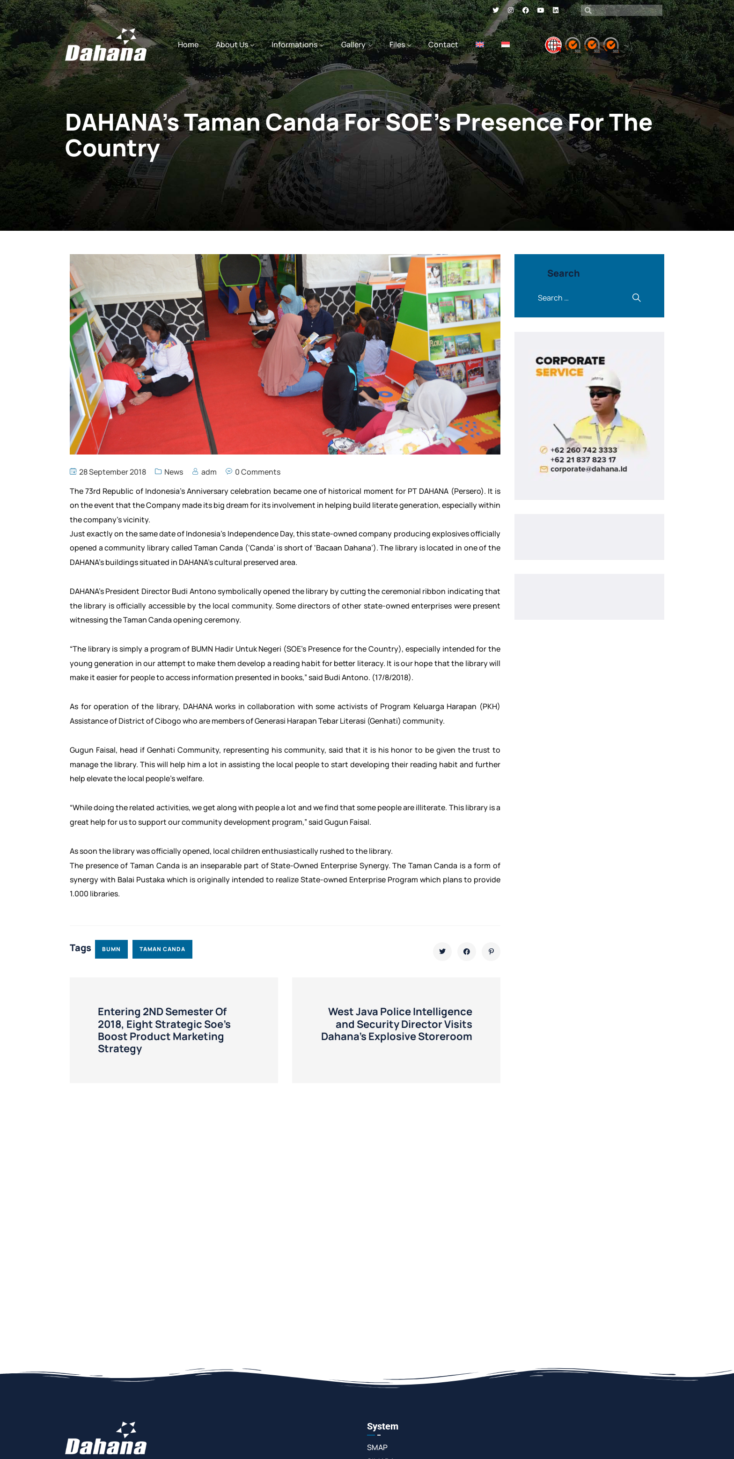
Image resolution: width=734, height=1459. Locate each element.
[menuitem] (480, 44)
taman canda (162, 949)
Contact (443, 44)
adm (209, 472)
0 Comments (257, 472)
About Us (232, 44)
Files (397, 44)
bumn (111, 949)
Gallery (353, 44)
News (173, 472)
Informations (294, 44)
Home (188, 44)
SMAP (377, 1447)
